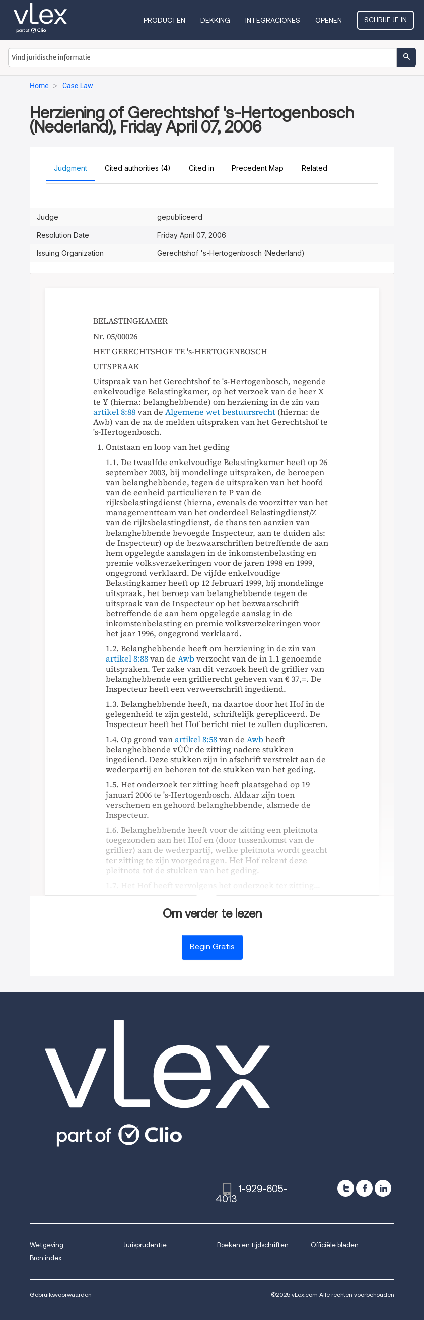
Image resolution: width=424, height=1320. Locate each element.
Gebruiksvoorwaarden (61, 1294)
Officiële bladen (335, 1245)
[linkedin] (383, 1188)
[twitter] (345, 1188)
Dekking (215, 20)
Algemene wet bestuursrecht (220, 411)
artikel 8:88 (114, 411)
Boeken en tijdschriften (253, 1245)
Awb (186, 658)
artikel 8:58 (196, 739)
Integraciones (272, 20)
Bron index (45, 1258)
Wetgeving (46, 1245)
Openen (328, 20)
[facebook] (364, 1188)
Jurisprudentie (145, 1245)
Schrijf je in (385, 20)
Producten (164, 20)
